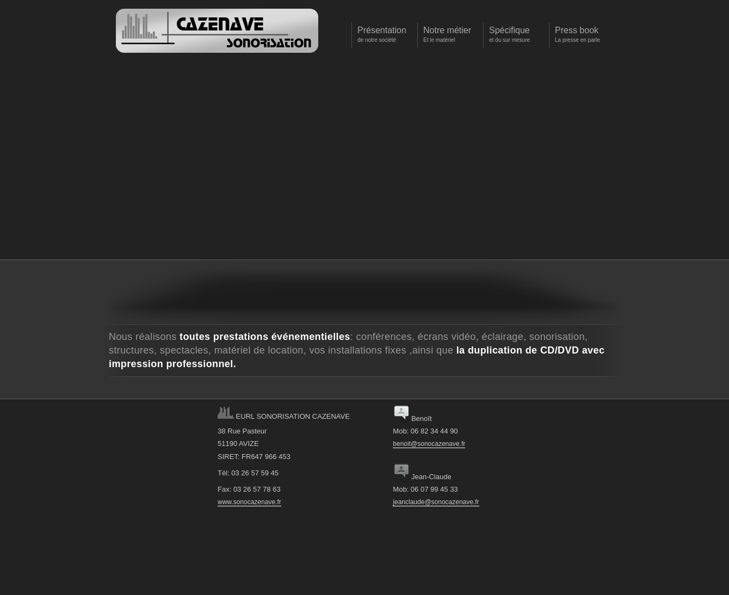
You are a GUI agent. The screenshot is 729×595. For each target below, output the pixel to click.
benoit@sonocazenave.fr (429, 444)
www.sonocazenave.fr (249, 502)
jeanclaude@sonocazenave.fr (436, 502)
